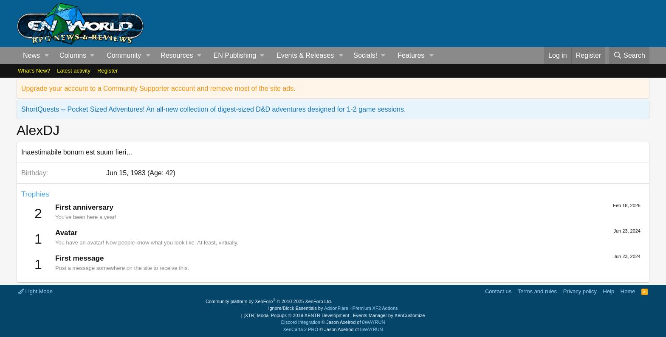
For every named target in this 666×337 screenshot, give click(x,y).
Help (609, 291)
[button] (47, 55)
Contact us (498, 291)
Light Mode (35, 291)
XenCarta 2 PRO (301, 329)
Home (628, 291)
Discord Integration (300, 322)
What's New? (34, 70)
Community (124, 55)
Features (411, 55)
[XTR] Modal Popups (296, 315)
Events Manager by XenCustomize (389, 315)
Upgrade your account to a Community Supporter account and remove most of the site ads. (158, 88)
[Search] (629, 55)
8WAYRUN (373, 322)
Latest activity (73, 70)
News (31, 55)
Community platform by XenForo (269, 301)
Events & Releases (305, 55)
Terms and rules (537, 291)
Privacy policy (580, 291)
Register (107, 70)
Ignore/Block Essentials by (333, 308)
